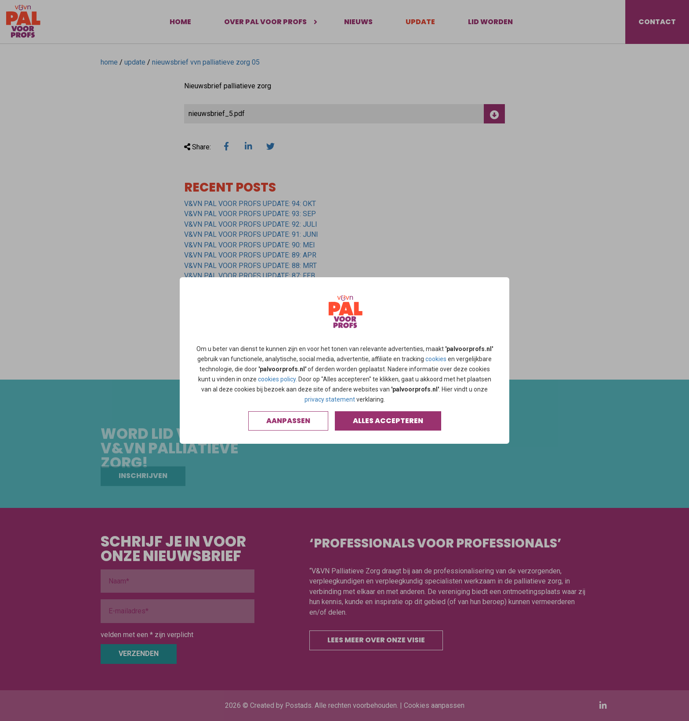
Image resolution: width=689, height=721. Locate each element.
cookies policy (277, 379)
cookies (435, 358)
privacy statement (330, 399)
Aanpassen (288, 421)
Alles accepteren (388, 421)
